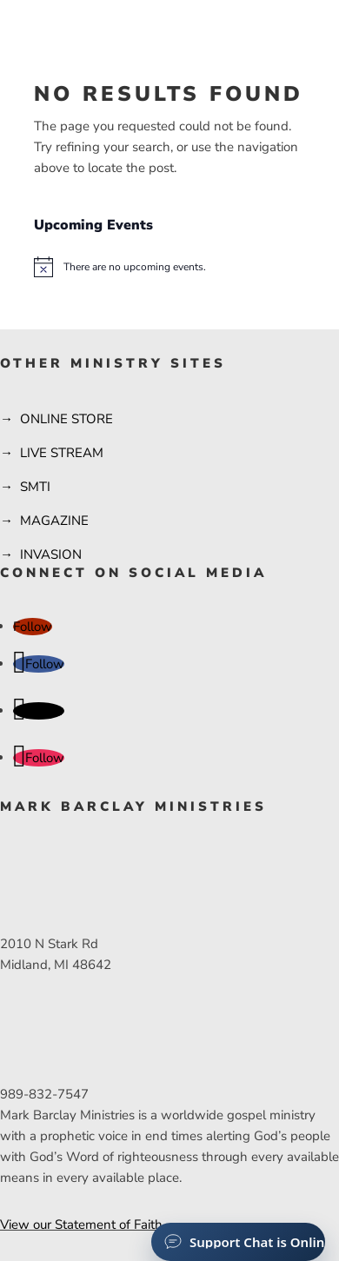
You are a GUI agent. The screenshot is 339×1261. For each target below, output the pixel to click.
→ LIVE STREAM (51, 452)
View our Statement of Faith (81, 1224)
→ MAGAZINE (44, 520)
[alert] (169, 266)
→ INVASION (41, 554)
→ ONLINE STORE (56, 419)
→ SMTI (25, 486)
